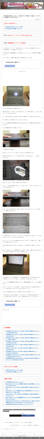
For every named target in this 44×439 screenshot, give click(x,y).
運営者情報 (24, 436)
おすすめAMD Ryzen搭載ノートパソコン (14, 28)
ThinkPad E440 (10, 66)
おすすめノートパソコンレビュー (7, 409)
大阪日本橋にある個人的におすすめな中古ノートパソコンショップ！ (19, 404)
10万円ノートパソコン (6, 411)
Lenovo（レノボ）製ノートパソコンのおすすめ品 (29, 409)
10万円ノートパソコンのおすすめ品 (17, 409)
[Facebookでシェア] (28, 416)
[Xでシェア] (15, 416)
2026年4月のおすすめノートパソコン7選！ (14, 26)
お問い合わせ (29, 436)
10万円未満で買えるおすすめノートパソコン (15, 382)
